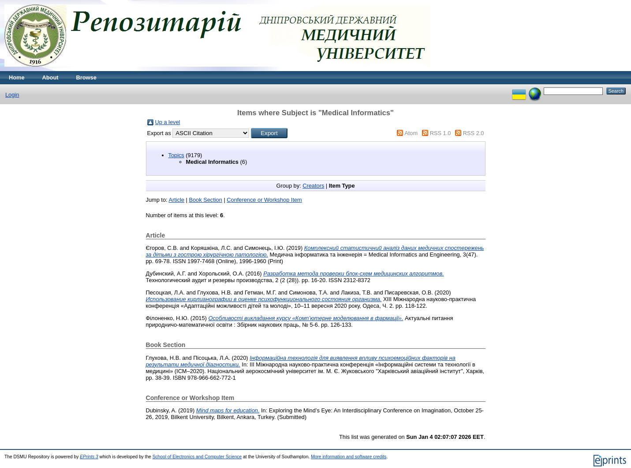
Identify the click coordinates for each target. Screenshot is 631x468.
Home (17, 77)
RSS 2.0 (473, 133)
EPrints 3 (89, 456)
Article (176, 199)
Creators (313, 185)
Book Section (205, 199)
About (50, 77)
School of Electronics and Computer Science (197, 456)
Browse (86, 77)
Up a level (167, 122)
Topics (176, 155)
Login (12, 94)
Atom (411, 133)
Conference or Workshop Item (264, 199)
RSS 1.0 (440, 133)
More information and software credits (348, 456)
